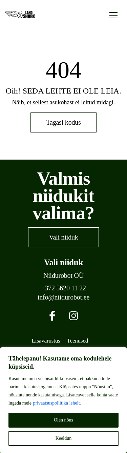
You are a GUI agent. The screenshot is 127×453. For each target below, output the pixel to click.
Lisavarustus (46, 341)
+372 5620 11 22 (63, 288)
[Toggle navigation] (113, 14)
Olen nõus (63, 420)
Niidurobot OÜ (63, 275)
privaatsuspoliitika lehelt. (57, 403)
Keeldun (63, 438)
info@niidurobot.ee (63, 297)
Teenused (77, 341)
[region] (63, 400)
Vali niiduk (63, 237)
